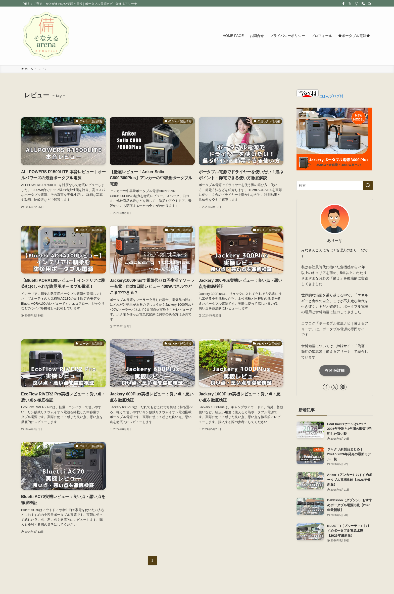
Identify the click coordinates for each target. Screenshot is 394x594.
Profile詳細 (335, 370)
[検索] (369, 4)
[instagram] (356, 4)
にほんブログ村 (320, 96)
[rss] (363, 4)
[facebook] (343, 4)
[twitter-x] (350, 4)
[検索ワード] (335, 185)
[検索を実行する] (368, 185)
